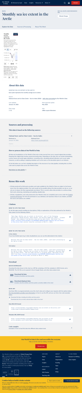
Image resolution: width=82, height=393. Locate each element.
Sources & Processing (24, 27)
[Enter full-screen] (76, 77)
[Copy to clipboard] (68, 217)
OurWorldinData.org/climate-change (12, 78)
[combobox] (64, 3)
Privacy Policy (11, 389)
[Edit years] (74, 42)
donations (25, 383)
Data (25, 3)
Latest (43, 372)
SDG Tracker (45, 375)
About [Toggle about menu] (47, 3)
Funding (57, 365)
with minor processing (49, 98)
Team (56, 368)
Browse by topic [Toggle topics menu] (16, 3)
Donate (76, 3)
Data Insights (72, 362)
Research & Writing (74, 359)
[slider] (11, 71)
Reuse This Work (40, 27)
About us (58, 359)
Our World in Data (5, 2)
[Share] (73, 77)
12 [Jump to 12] (76, 71)
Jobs (56, 371)
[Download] (69, 77)
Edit (75, 42)
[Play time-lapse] (5, 71)
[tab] (7, 42)
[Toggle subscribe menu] (69, 3)
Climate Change (63, 16)
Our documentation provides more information (22, 295)
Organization (59, 362)
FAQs (30, 368)
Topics (44, 359)
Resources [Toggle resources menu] (39, 3)
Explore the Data (7, 27)
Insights (31, 3)
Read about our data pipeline (17, 169)
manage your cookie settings (24, 389)
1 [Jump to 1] (8, 71)
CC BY (23, 78)
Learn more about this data (48, 74)
